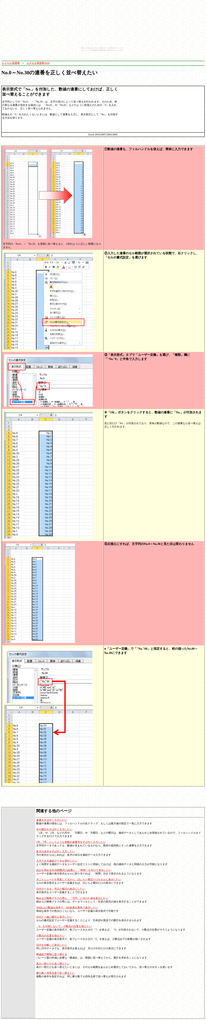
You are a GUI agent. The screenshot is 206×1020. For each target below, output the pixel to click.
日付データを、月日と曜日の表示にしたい (60, 888)
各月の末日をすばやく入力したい (55, 851)
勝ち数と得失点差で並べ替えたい (55, 973)
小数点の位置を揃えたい (50, 935)
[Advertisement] (141, 63)
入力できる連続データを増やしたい (56, 860)
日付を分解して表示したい (51, 945)
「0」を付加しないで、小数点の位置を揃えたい (64, 926)
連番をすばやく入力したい (51, 820)
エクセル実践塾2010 (38, 63)
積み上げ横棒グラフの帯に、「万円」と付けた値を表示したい (72, 898)
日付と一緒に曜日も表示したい (54, 917)
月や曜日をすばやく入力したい (54, 829)
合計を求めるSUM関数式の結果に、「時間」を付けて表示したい (73, 870)
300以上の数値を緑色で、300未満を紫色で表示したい (67, 907)
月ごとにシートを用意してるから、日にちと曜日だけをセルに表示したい (78, 879)
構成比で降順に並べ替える (51, 954)
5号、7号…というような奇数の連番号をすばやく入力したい (71, 842)
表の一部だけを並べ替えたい (53, 963)
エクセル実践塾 (11, 63)
